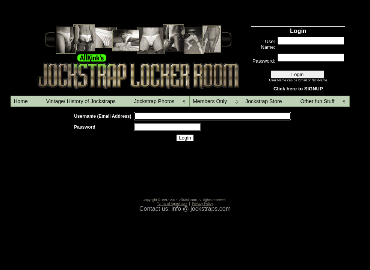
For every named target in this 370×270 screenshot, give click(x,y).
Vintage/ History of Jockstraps (81, 101)
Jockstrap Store (263, 101)
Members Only (210, 101)
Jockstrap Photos (154, 101)
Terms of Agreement (172, 204)
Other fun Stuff (317, 101)
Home (21, 101)
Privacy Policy (202, 204)
